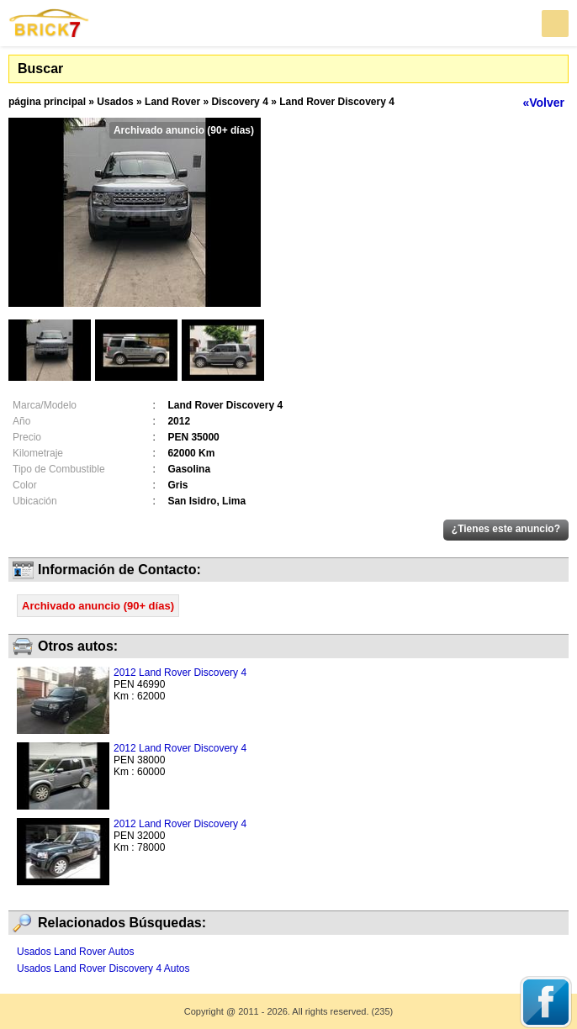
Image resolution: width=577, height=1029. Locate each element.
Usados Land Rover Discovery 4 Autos (103, 968)
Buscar (40, 68)
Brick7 (49, 23)
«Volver (543, 102)
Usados (115, 102)
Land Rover (172, 102)
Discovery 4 (239, 102)
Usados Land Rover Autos (75, 952)
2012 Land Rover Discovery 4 (180, 672)
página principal (47, 102)
